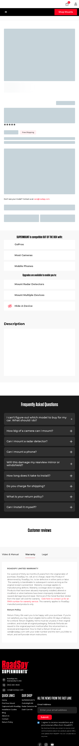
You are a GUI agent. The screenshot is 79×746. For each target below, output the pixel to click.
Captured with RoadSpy (11, 706)
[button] (67, 4)
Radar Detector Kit (29, 706)
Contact (5, 719)
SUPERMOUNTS (28, 700)
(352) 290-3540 (13, 685)
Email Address (44, 704)
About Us (5, 716)
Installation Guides (9, 709)
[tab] (10, 555)
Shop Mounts (66, 12)
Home (4, 700)
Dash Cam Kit (27, 709)
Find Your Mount (8, 703)
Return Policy (7, 722)
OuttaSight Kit (27, 703)
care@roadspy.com (42, 199)
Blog (4, 713)
